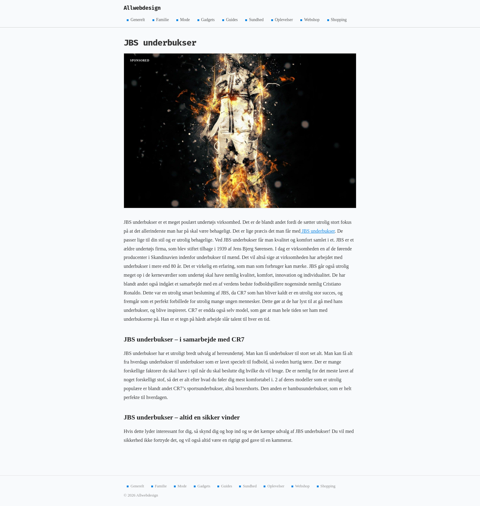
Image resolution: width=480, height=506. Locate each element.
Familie (162, 19)
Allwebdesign (142, 8)
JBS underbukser (318, 231)
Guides (232, 19)
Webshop (311, 19)
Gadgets (208, 19)
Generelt (137, 19)
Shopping (339, 19)
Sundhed (256, 19)
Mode (185, 19)
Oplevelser (284, 19)
